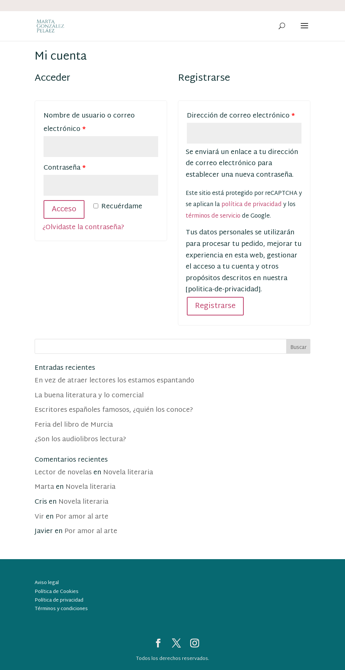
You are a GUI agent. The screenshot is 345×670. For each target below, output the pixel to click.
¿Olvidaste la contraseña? (83, 227)
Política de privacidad (59, 600)
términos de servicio (213, 216)
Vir (39, 517)
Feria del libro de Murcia (74, 425)
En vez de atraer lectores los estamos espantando (114, 381)
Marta (44, 487)
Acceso (64, 209)
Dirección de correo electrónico (241, 116)
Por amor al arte (81, 517)
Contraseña (65, 168)
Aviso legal (47, 582)
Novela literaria (128, 473)
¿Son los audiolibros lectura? (80, 439)
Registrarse (215, 306)
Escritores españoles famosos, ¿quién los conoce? (114, 410)
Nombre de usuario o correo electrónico (89, 122)
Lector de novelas (63, 473)
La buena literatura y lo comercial (89, 396)
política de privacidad (251, 204)
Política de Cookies (57, 591)
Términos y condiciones (61, 609)
